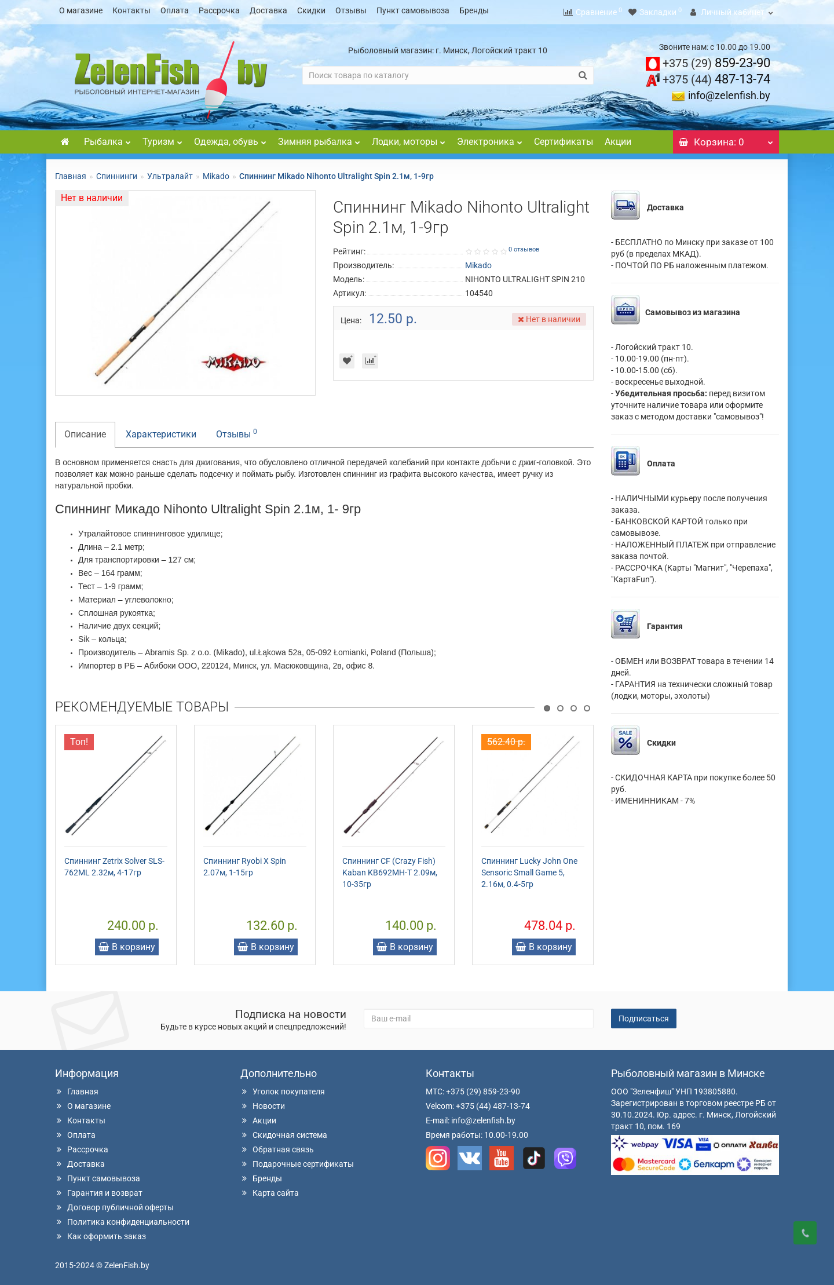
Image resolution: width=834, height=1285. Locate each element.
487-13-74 (716, 75)
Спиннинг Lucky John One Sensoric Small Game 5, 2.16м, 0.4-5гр (529, 869)
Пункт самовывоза (412, 10)
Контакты (131, 10)
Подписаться (644, 1015)
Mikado (216, 172)
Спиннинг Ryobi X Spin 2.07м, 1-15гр (244, 863)
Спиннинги (116, 172)
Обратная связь (277, 1146)
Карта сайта (269, 1189)
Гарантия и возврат (98, 1189)
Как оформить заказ (100, 1232)
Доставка (268, 10)
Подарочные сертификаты (297, 1160)
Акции (618, 138)
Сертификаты (563, 138)
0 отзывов (524, 246)
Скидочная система (283, 1131)
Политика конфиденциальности (122, 1218)
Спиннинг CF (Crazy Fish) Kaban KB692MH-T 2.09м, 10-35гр (389, 869)
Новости (262, 1102)
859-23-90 (716, 59)
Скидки (311, 10)
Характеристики (161, 430)
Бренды (474, 10)
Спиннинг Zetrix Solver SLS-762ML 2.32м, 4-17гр (114, 863)
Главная (70, 172)
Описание (85, 430)
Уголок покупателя (282, 1088)
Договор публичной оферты (114, 1204)
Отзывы (351, 10)
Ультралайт (170, 172)
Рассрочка (219, 10)
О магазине (81, 10)
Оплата (174, 10)
